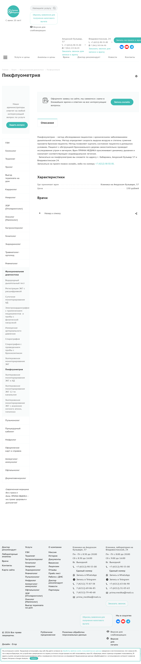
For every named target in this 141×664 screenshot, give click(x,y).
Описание (47, 123)
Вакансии (54, 562)
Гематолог (17, 236)
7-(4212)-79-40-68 (86, 592)
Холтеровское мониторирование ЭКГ (15, 361)
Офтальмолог (17, 470)
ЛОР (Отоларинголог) (17, 207)
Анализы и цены (46, 57)
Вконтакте (121, 47)
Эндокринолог (17, 244)
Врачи (66, 57)
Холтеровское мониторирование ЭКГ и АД (15, 377)
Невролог (17, 197)
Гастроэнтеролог (17, 228)
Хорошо (34, 658)
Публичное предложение (48, 633)
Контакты (130, 57)
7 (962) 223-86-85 (72, 48)
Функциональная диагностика (17, 273)
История (53, 555)
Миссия (52, 552)
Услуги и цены (22, 57)
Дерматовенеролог (17, 478)
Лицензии (54, 566)
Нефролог (17, 440)
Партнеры (54, 589)
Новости (112, 57)
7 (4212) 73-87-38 (85, 583)
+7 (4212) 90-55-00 (104, 164)
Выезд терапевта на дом (17, 178)
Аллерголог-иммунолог (17, 460)
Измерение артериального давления (13, 330)
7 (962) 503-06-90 (98, 45)
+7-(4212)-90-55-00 (72, 45)
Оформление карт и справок (17, 449)
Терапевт (17, 159)
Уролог (17, 167)
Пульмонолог (17, 420)
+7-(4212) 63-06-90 (120, 583)
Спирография (12, 339)
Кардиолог (17, 189)
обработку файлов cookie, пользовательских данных (82, 651)
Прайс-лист (54, 573)
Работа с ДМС (56, 576)
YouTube (126, 47)
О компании (55, 547)
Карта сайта (8, 569)
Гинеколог (17, 151)
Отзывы (53, 569)
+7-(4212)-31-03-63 (120, 588)
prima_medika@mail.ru (88, 597)
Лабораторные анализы (10, 555)
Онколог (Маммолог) (17, 218)
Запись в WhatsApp (86, 575)
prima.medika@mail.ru (122, 592)
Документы (55, 559)
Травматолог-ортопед (17, 253)
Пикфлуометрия (14, 369)
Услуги (28, 547)
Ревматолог (17, 263)
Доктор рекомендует (89, 57)
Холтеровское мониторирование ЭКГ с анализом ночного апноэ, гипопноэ (15, 406)
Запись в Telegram (86, 579)
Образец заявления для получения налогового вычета (44, 18)
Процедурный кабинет (17, 430)
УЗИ (17, 143)
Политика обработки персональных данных (74, 633)
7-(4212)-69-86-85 (86, 588)
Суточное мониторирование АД (15, 299)
